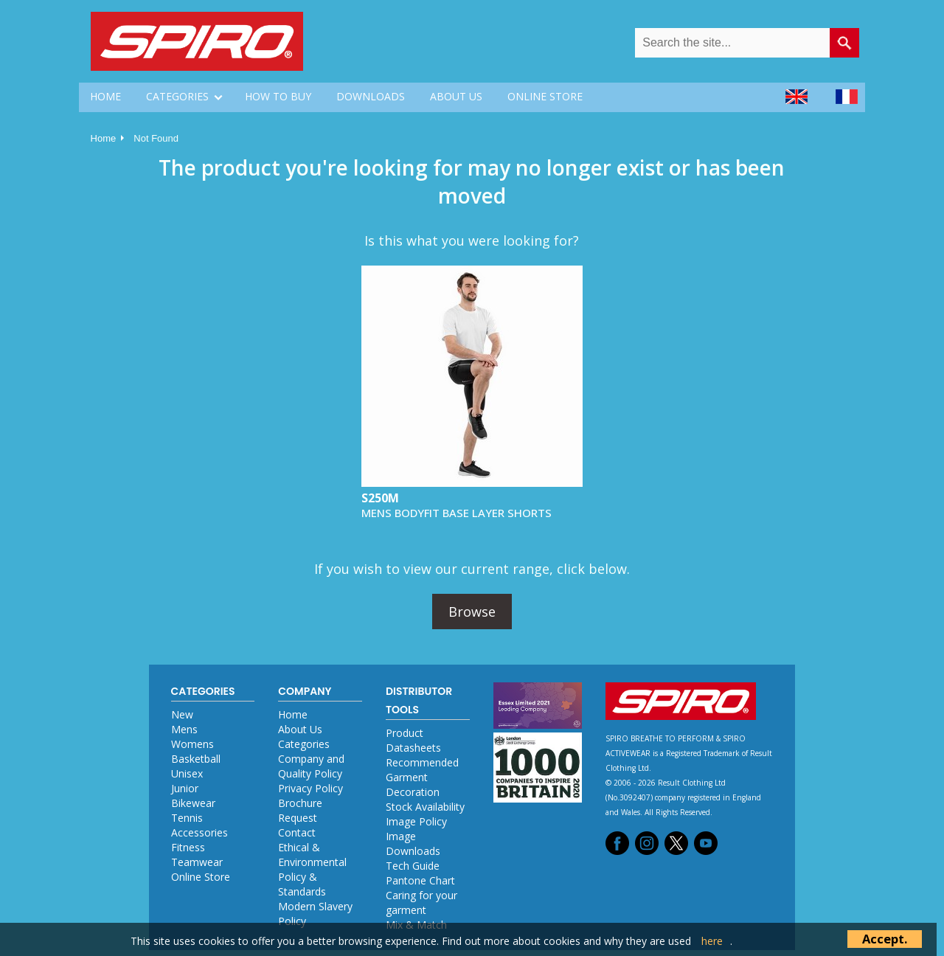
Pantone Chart (420, 880)
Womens (192, 744)
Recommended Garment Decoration (422, 777)
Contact (297, 832)
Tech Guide (413, 866)
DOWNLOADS (370, 96)
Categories (304, 744)
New (182, 714)
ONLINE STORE (545, 96)
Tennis (187, 818)
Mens (184, 729)
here (712, 941)
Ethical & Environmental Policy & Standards (312, 869)
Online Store (200, 877)
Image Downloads (413, 843)
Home (104, 138)
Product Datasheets (413, 740)
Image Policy (416, 821)
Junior (184, 788)
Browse (472, 611)
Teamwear (197, 862)
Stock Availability (425, 807)
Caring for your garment (421, 902)
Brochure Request (300, 810)
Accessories (199, 832)
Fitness (188, 847)
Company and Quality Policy (311, 766)
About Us (300, 729)
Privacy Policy (310, 788)
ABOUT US (456, 96)
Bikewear (193, 803)
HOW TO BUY (278, 96)
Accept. (884, 938)
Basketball (196, 759)
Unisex (187, 773)
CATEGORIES (177, 96)
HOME (105, 96)
